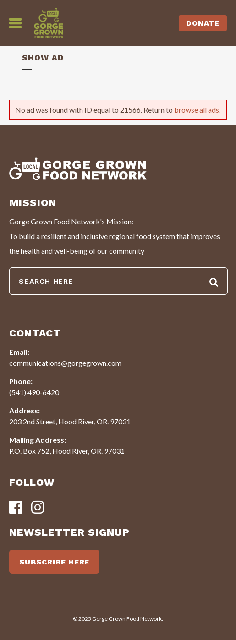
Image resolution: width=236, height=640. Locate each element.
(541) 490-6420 (34, 392)
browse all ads (196, 109)
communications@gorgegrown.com (65, 362)
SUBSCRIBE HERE (54, 562)
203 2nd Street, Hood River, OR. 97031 (70, 421)
